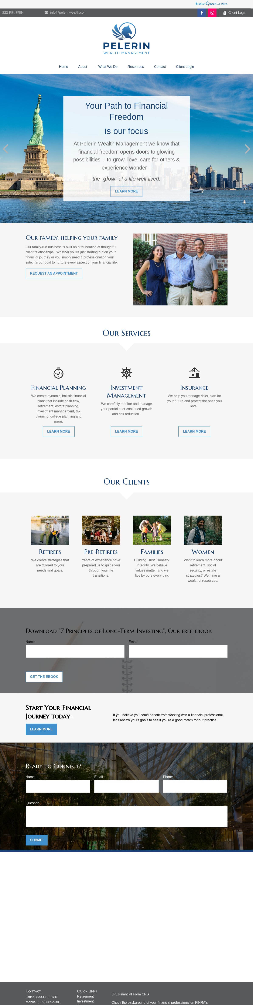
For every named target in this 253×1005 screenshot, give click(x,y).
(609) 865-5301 (49, 1002)
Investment (85, 1001)
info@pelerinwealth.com (65, 12)
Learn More (41, 729)
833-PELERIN (13, 12)
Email (133, 642)
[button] (63, 67)
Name (30, 642)
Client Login (234, 13)
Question (32, 803)
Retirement (85, 996)
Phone (168, 777)
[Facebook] (201, 13)
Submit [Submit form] (36, 840)
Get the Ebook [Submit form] (44, 677)
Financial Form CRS (133, 994)
